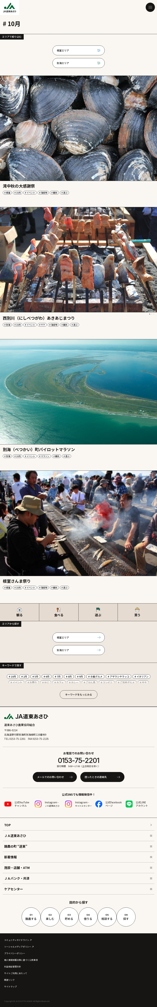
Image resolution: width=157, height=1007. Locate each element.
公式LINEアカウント (142, 804)
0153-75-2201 (78, 760)
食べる (58, 612)
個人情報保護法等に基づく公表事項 (21, 959)
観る (19, 612)
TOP (78, 825)
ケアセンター (78, 889)
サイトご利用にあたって (15, 973)
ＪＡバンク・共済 (78, 878)
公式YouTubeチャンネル (21, 804)
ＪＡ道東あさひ (78, 835)
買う (137, 612)
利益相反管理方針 (12, 966)
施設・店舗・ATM (78, 867)
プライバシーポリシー (14, 953)
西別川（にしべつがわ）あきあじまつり (39, 318)
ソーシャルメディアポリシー (17, 946)
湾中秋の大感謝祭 (19, 186)
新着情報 (78, 857)
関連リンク (9, 979)
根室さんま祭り (17, 581)
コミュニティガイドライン (16, 939)
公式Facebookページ (113, 804)
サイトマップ (10, 986)
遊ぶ (98, 612)
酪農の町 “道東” (78, 846)
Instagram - (52, 804)
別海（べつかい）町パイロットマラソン (39, 449)
